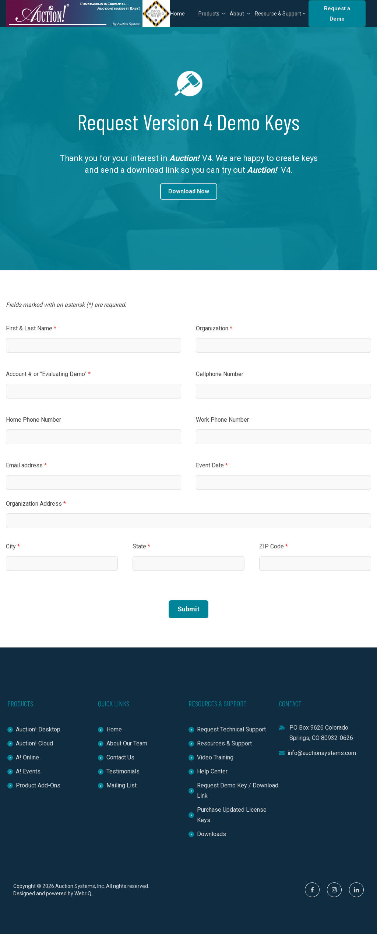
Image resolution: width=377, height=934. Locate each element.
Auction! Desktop (33, 729)
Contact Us (116, 757)
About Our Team (122, 743)
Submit (188, 609)
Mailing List (117, 785)
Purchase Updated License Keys (227, 815)
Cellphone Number (219, 374)
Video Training (210, 757)
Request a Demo (337, 13)
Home (177, 13)
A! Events (23, 771)
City (13, 546)
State (141, 546)
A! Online (23, 757)
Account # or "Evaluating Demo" (48, 374)
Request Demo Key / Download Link (233, 790)
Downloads (207, 834)
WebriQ (82, 893)
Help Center (208, 771)
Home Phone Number (33, 419)
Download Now (188, 191)
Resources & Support (220, 743)
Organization (214, 328)
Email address (26, 465)
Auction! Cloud (30, 743)
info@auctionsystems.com (317, 753)
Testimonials (119, 771)
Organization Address (36, 503)
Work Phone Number (222, 419)
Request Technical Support (227, 729)
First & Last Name (31, 328)
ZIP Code (273, 546)
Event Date (212, 465)
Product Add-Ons (33, 785)
